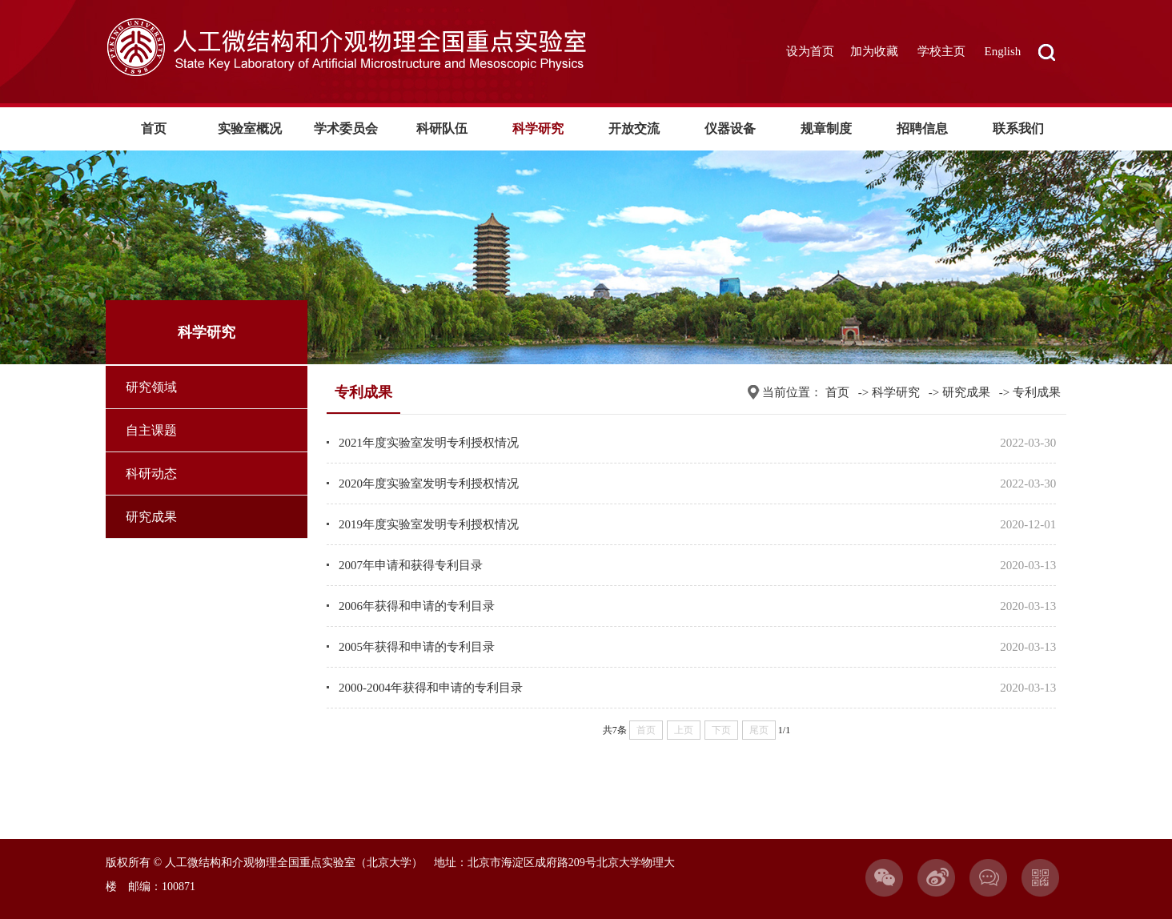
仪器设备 (730, 128)
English (1003, 51)
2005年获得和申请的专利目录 (417, 646)
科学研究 (538, 128)
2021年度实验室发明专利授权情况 (429, 442)
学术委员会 (346, 128)
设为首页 (810, 51)
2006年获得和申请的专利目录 (417, 606)
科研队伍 (442, 128)
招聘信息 (922, 128)
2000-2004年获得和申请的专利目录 (431, 687)
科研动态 (151, 473)
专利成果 (1037, 392)
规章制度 (826, 128)
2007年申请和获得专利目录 (411, 565)
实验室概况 (250, 128)
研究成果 (151, 517)
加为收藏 (874, 51)
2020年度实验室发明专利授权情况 (429, 483)
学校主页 (941, 51)
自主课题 (151, 430)
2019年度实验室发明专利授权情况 (429, 524)
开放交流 (634, 128)
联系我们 (1018, 128)
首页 (154, 128)
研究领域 (151, 387)
